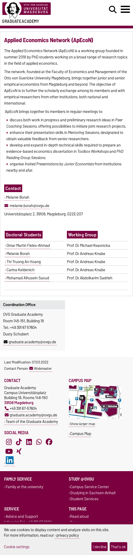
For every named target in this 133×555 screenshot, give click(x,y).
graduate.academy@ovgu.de (30, 342)
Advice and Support (22, 517)
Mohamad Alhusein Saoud (28, 278)
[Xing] (19, 451)
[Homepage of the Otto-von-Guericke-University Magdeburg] (40, 10)
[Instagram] (9, 442)
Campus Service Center (89, 487)
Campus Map (80, 433)
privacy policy (67, 535)
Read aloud (79, 517)
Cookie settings (17, 546)
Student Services (84, 499)
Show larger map (82, 424)
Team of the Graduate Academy (32, 421)
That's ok (118, 546)
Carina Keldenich (20, 270)
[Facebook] (49, 442)
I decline (100, 546)
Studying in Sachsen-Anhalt (93, 493)
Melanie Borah (17, 197)
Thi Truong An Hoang (24, 262)
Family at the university (24, 487)
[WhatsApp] (39, 442)
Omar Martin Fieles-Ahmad (28, 245)
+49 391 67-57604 (21, 408)
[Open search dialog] (113, 9)
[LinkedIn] (29, 442)
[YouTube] (9, 451)
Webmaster (40, 368)
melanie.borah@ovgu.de (29, 206)
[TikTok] (19, 442)
